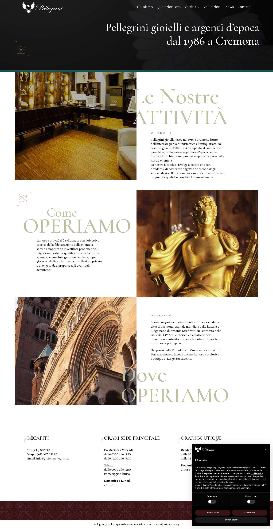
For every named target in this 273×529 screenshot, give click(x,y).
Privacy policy (171, 524)
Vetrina (190, 7)
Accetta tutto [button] (249, 512)
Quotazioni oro (169, 7)
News (229, 7)
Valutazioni (212, 7)
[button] (265, 449)
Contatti (244, 7)
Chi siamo (145, 7)
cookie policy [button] (257, 473)
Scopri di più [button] (231, 520)
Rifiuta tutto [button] (213, 512)
